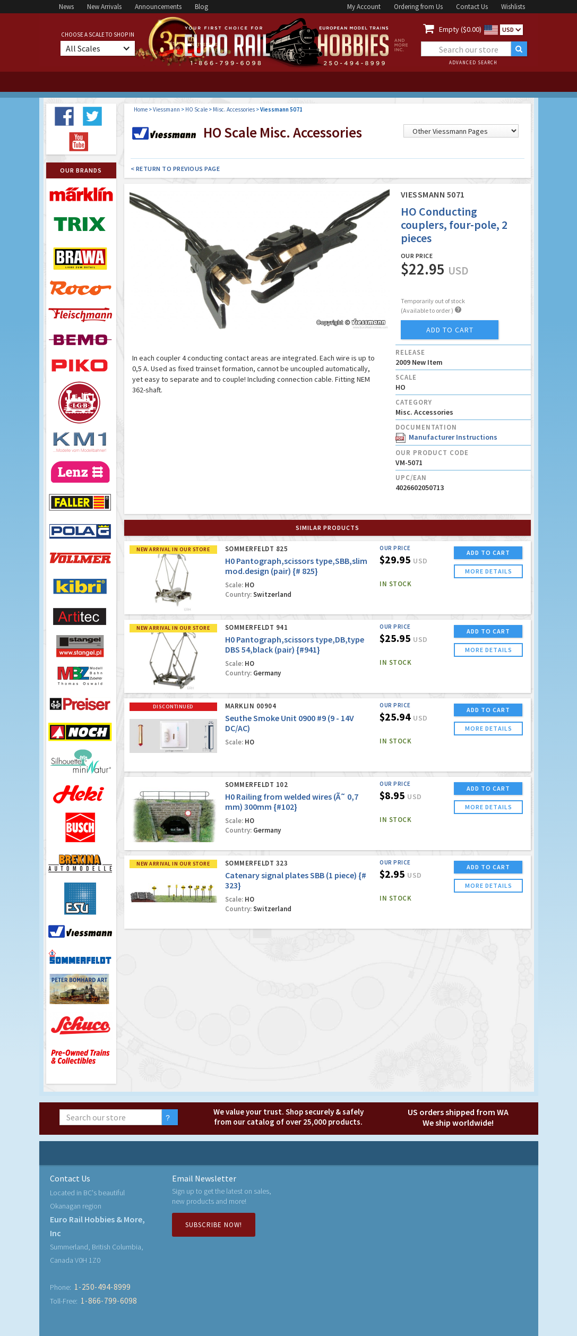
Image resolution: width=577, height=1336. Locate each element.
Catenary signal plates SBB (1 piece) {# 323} (295, 880)
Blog (201, 6)
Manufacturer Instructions (446, 437)
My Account (364, 6)
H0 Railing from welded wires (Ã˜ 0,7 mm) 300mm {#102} (291, 801)
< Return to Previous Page (175, 169)
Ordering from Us (418, 6)
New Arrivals (104, 6)
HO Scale (196, 109)
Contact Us (472, 6)
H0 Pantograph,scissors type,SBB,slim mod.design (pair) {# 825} (296, 565)
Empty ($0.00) (460, 29)
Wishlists (513, 6)
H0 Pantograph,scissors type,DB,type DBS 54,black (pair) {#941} (294, 644)
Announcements (158, 6)
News (66, 6)
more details (488, 571)
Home (141, 109)
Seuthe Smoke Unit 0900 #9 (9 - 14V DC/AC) (289, 723)
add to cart (449, 330)
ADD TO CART (488, 552)
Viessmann (166, 109)
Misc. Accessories (234, 109)
